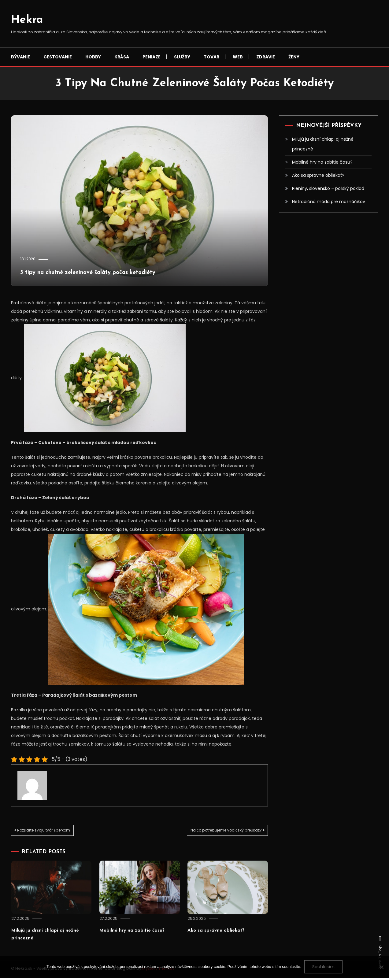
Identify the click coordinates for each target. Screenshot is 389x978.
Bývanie (20, 57)
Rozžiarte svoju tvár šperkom (52, 831)
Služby (182, 57)
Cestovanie (57, 57)
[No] (381, 967)
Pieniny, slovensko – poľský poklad (328, 188)
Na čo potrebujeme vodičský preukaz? (216, 831)
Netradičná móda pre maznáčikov (328, 201)
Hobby (93, 57)
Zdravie (265, 57)
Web (238, 57)
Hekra (27, 20)
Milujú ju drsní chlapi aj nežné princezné (323, 144)
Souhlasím (323, 967)
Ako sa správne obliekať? (221, 948)
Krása (121, 57)
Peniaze (152, 57)
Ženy (293, 57)
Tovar (211, 57)
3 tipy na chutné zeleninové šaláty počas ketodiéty (129, 271)
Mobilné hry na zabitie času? (139, 948)
